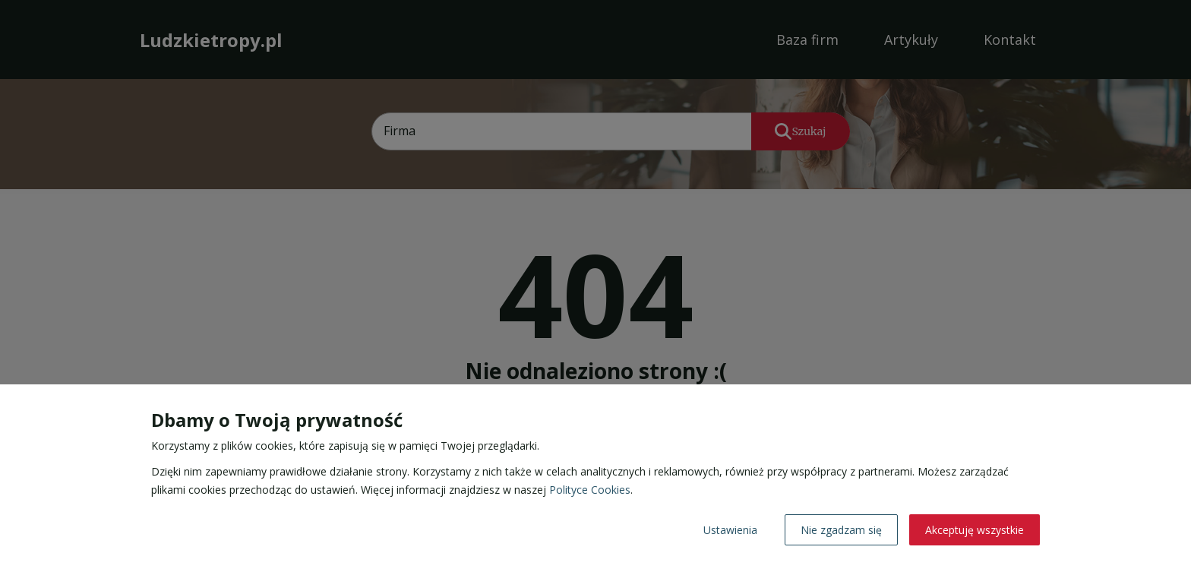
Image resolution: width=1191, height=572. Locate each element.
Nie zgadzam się (841, 530)
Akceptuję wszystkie (974, 530)
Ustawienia (730, 530)
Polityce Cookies (589, 489)
